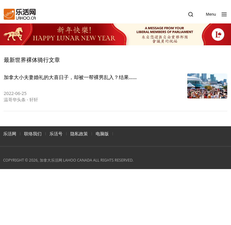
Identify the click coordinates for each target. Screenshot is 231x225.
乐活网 (9, 134)
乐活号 (56, 134)
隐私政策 (79, 134)
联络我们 (33, 134)
